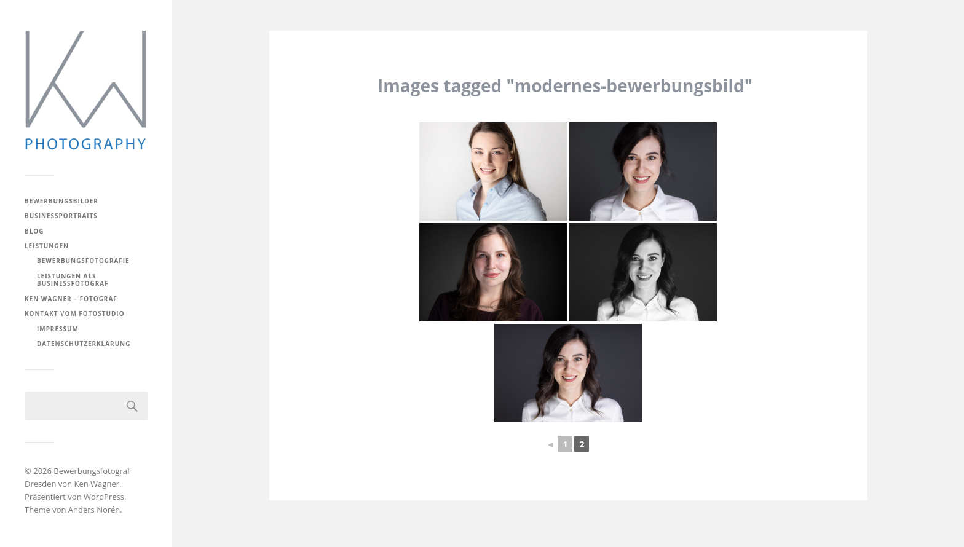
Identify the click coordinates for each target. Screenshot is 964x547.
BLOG (34, 231)
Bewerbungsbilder (61, 201)
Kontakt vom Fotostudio (75, 313)
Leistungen (47, 246)
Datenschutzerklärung (83, 343)
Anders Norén (94, 509)
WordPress (104, 496)
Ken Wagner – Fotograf (71, 298)
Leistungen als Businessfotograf (72, 280)
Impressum (58, 329)
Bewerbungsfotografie (83, 260)
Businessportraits (61, 215)
